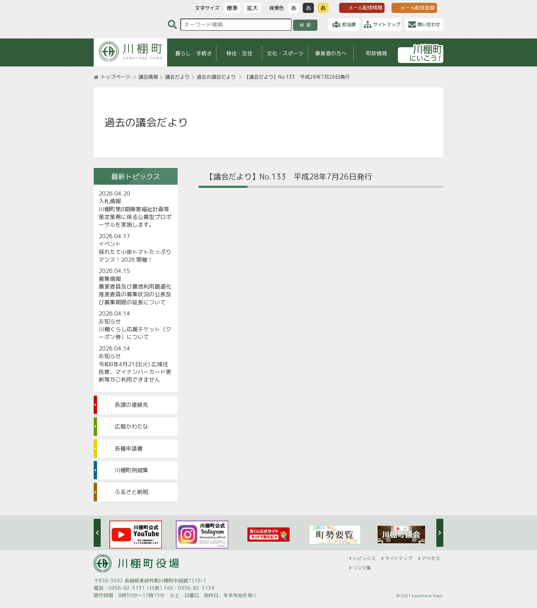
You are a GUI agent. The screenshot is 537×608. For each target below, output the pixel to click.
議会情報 (148, 76)
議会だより (177, 76)
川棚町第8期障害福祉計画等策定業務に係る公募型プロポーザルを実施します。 (135, 217)
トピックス (364, 558)
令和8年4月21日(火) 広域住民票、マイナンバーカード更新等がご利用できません (135, 372)
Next (439, 533)
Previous (97, 533)
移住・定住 (239, 53)
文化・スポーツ (285, 53)
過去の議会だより (216, 76)
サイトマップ (398, 558)
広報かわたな (131, 426)
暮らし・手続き (193, 53)
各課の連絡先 (131, 405)
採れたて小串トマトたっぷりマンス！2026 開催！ (135, 255)
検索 (306, 25)
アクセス (431, 558)
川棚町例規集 (131, 470)
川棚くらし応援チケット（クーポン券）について (135, 333)
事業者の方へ (330, 53)
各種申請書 (129, 448)
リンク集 (362, 568)
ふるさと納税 (131, 492)
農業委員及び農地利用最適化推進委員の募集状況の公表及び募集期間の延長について (135, 294)
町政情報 (376, 53)
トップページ (115, 76)
